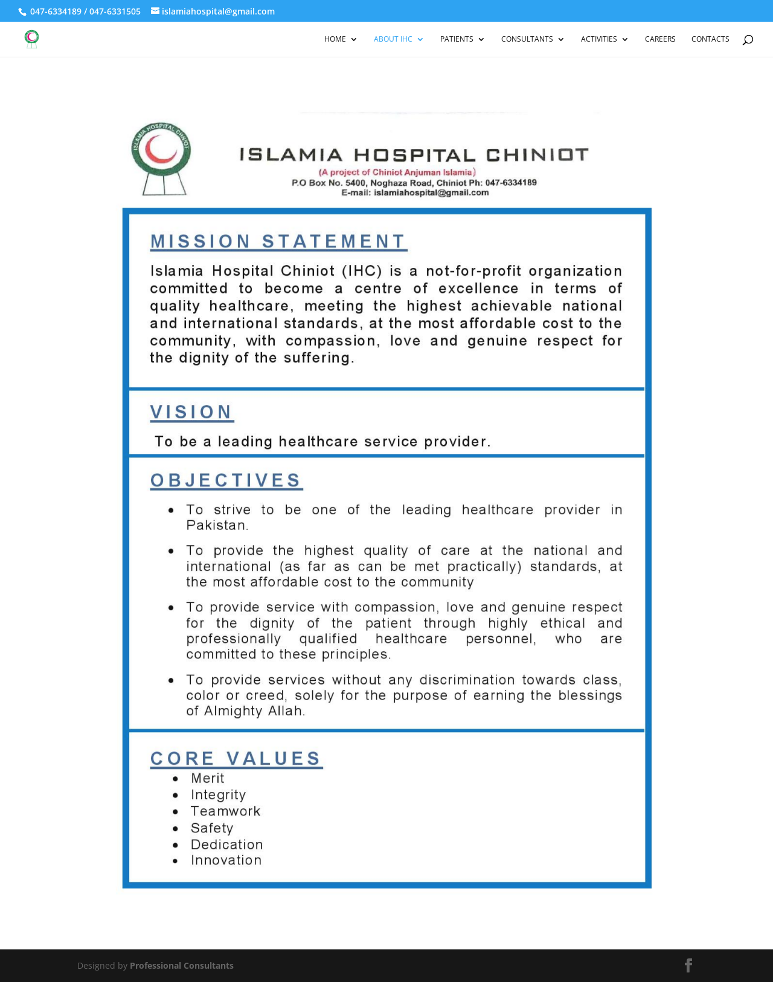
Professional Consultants (182, 965)
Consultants (527, 39)
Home (335, 39)
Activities (599, 39)
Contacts (710, 39)
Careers (660, 39)
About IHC (393, 39)
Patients (456, 39)
